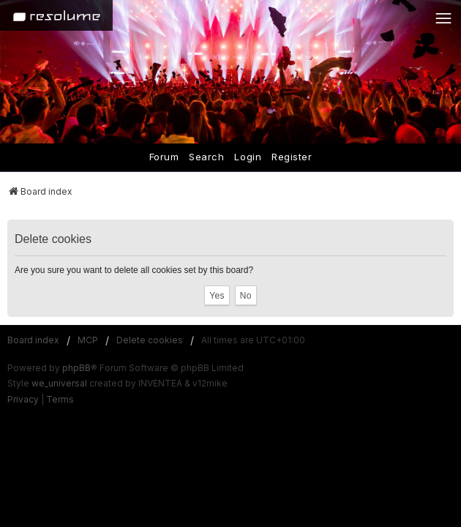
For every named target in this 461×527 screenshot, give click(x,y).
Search (206, 156)
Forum (164, 156)
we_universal (59, 383)
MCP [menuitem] (88, 339)
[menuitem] (23, 400)
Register (291, 156)
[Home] (56, 15)
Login (247, 156)
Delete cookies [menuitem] (149, 339)
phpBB (76, 367)
